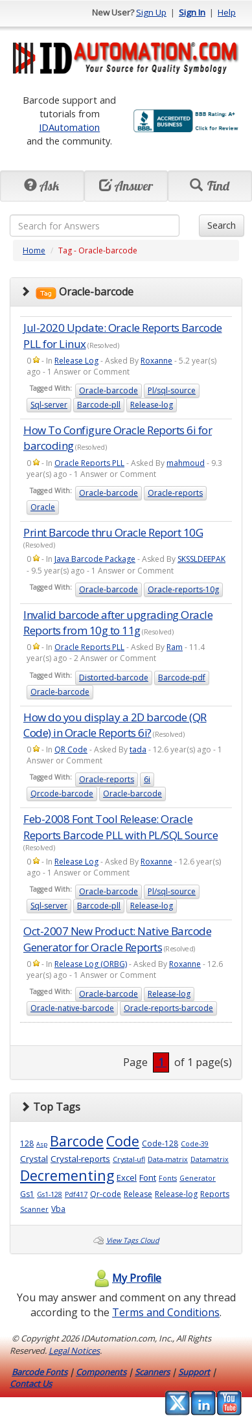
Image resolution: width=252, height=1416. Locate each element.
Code (122, 1141)
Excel (127, 1177)
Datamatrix (209, 1159)
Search (221, 225)
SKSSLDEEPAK (201, 558)
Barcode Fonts (39, 1372)
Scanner (34, 1209)
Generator (197, 1178)
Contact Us (31, 1383)
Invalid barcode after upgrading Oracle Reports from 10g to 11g (117, 622)
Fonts (168, 1178)
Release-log (151, 404)
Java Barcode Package (94, 558)
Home (34, 250)
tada (138, 749)
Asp (41, 1144)
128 (27, 1143)
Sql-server (48, 404)
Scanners (152, 1372)
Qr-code (105, 1194)
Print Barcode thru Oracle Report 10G (113, 532)
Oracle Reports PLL (89, 463)
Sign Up (151, 12)
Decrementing (67, 1175)
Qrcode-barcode (61, 793)
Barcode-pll (98, 404)
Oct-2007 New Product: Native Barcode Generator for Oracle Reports (117, 938)
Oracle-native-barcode (72, 1008)
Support (194, 1372)
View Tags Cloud (132, 1240)
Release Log (76, 360)
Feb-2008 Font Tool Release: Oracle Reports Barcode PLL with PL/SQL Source (120, 826)
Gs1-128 (49, 1194)
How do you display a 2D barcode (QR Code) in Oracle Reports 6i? (115, 725)
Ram (174, 647)
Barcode (77, 1141)
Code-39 (195, 1143)
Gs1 (27, 1194)
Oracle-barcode (108, 390)
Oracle (42, 507)
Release (138, 1194)
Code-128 (160, 1143)
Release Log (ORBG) (90, 963)
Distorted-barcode (113, 677)
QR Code (70, 749)
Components (101, 1372)
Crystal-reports (80, 1159)
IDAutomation (69, 127)
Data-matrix (168, 1159)
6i (147, 779)
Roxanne (156, 360)
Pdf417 (76, 1194)
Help (227, 12)
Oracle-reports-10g (183, 589)
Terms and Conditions (166, 1312)
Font (147, 1177)
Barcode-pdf (181, 677)
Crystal (34, 1159)
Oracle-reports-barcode (168, 1008)
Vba (58, 1208)
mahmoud (185, 463)
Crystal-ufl (129, 1159)
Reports (214, 1194)
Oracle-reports (175, 492)
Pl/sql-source (172, 390)
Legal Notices (74, 1350)
